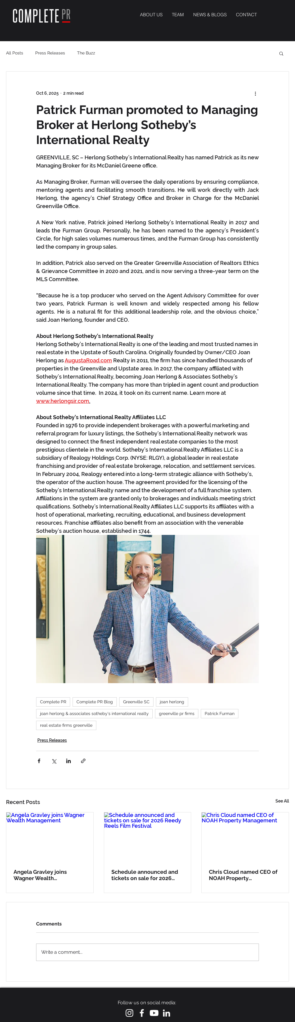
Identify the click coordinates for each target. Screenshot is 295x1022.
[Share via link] (83, 761)
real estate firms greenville (66, 725)
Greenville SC (136, 701)
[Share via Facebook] (39, 761)
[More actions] (255, 93)
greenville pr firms (176, 713)
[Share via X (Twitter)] (54, 761)
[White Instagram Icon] (129, 1013)
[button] (281, 53)
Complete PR (53, 701)
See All (282, 801)
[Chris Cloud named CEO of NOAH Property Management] (245, 836)
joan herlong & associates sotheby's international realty (94, 713)
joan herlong (172, 701)
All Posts (14, 53)
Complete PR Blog (94, 701)
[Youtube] (154, 1013)
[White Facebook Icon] (142, 1013)
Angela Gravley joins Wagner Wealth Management (40, 875)
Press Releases (50, 53)
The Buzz (86, 53)
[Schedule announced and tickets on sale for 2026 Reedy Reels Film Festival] (147, 836)
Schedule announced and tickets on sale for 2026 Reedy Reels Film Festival (144, 875)
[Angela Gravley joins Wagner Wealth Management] (49, 836)
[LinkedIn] (166, 1013)
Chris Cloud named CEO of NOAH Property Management (243, 875)
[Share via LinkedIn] (68, 761)
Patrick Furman (219, 713)
